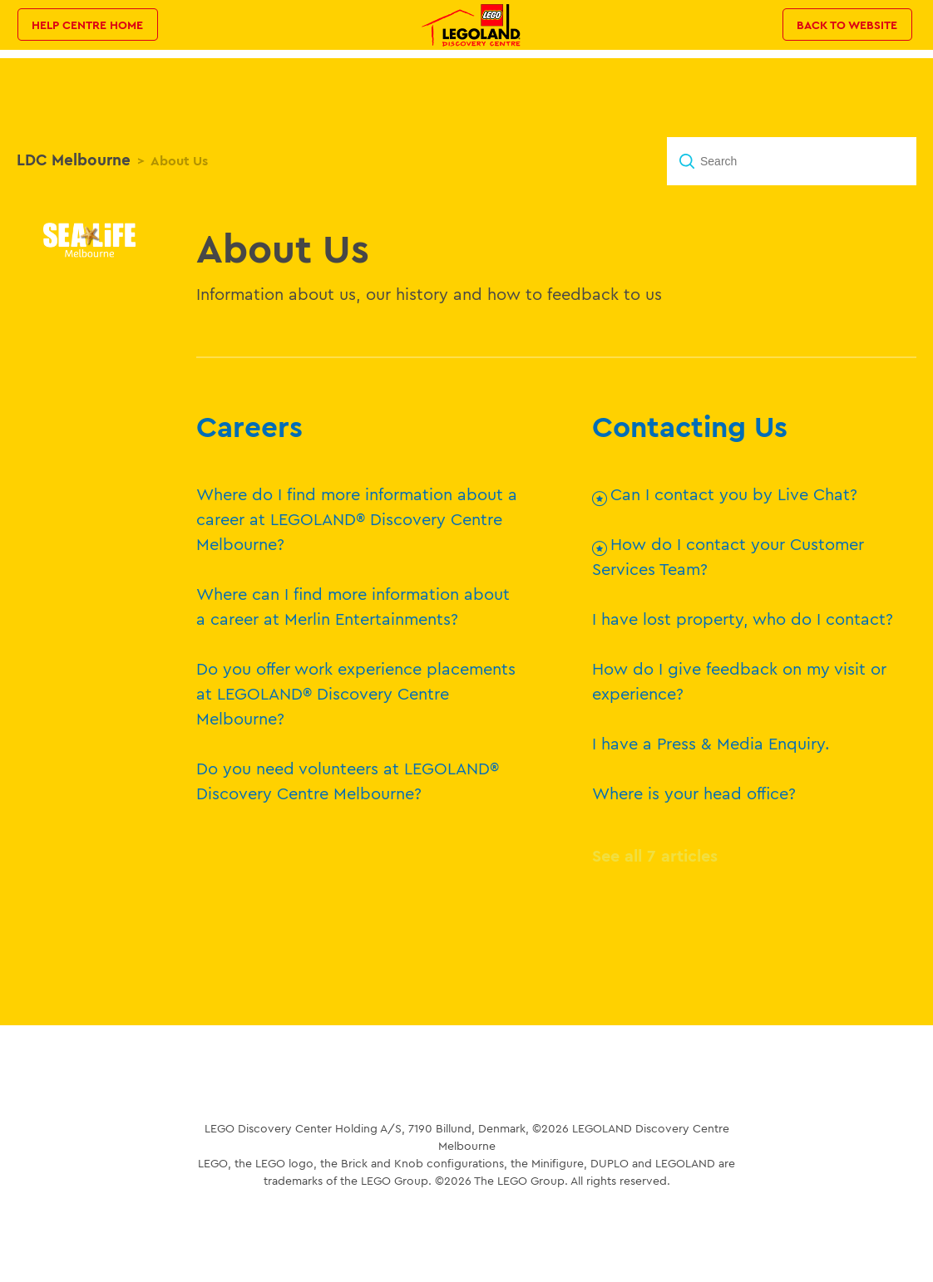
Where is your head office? (694, 793)
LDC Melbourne (74, 159)
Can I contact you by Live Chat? (733, 494)
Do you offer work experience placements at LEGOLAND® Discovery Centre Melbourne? (356, 693)
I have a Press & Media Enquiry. (711, 743)
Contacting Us (689, 426)
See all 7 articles (655, 855)
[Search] (791, 161)
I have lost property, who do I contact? (742, 618)
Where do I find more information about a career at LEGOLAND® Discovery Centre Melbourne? (356, 519)
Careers (249, 426)
